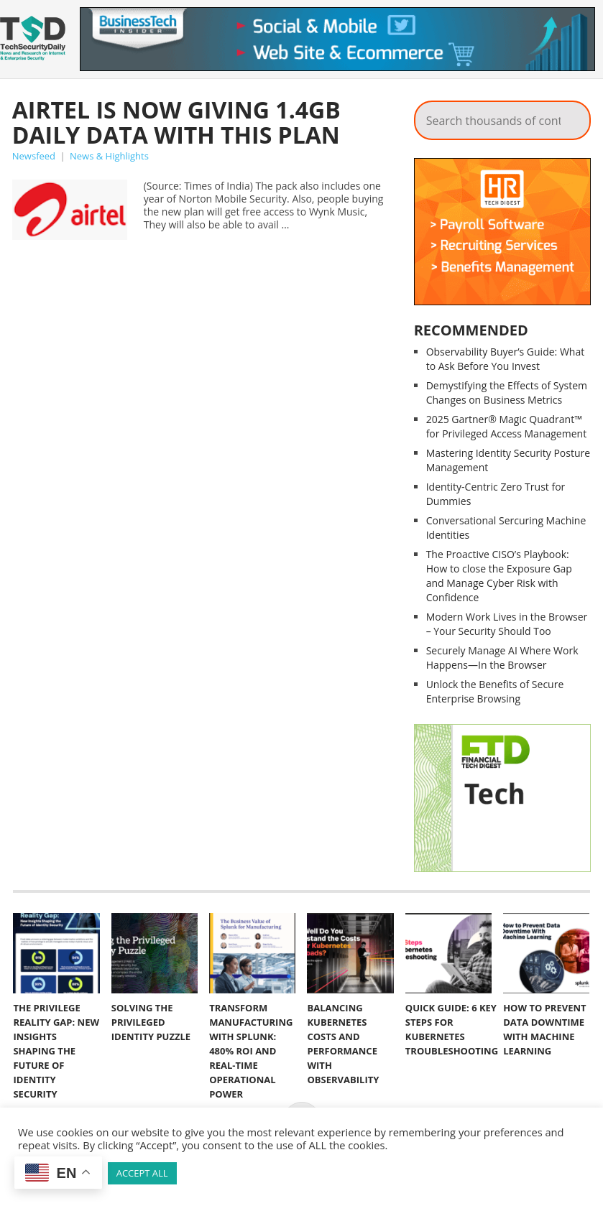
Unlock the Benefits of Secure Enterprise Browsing (495, 691)
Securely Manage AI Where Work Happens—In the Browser (502, 658)
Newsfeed (33, 155)
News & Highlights (109, 155)
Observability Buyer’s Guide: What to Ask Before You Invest (505, 359)
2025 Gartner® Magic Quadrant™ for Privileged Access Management (506, 426)
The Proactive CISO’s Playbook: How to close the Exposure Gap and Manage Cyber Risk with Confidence (499, 575)
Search (569, 116)
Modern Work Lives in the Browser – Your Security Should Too (507, 624)
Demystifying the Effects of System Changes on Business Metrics (506, 393)
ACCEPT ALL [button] (142, 1172)
